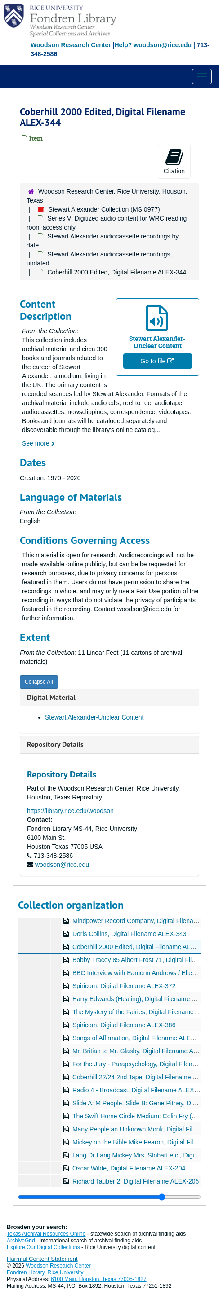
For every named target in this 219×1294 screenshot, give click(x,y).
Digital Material (51, 697)
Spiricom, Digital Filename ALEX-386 (124, 1025)
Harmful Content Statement (42, 1258)
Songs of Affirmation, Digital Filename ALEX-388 (139, 1038)
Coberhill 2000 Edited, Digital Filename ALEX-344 (141, 946)
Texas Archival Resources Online (46, 1234)
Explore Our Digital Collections (43, 1247)
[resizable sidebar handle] (109, 1197)
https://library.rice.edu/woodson (70, 810)
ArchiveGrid (21, 1240)
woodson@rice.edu (62, 864)
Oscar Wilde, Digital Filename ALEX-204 (128, 1168)
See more (38, 443)
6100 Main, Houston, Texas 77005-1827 (99, 1279)
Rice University (66, 1272)
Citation (174, 161)
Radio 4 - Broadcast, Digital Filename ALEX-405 (139, 1090)
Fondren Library (26, 1272)
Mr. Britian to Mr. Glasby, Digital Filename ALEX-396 (145, 1051)
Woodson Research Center (71, 45)
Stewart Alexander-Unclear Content (94, 717)
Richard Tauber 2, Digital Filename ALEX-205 (135, 1181)
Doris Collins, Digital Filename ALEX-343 (129, 933)
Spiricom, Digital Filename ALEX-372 (124, 985)
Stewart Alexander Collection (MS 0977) (104, 209)
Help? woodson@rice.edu (153, 45)
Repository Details (55, 744)
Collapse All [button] (39, 682)
